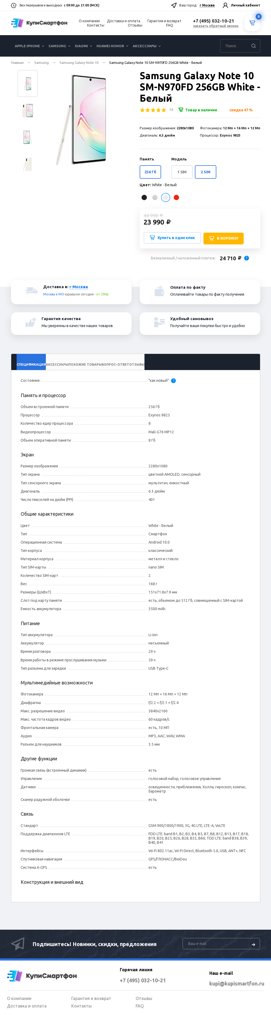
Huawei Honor (110, 46)
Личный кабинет (245, 5)
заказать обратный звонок (216, 26)
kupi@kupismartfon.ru (228, 983)
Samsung (57, 46)
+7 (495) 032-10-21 (135, 980)
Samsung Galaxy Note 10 (79, 62)
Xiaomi (81, 46)
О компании (89, 21)
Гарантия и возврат (164, 21)
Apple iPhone (27, 46)
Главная (17, 62)
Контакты (95, 25)
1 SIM (182, 172)
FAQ (169, 25)
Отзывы (135, 25)
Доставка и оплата (123, 21)
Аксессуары (145, 46)
